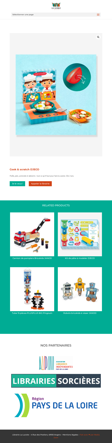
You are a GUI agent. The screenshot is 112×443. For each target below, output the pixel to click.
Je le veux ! (17, 183)
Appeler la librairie (40, 183)
